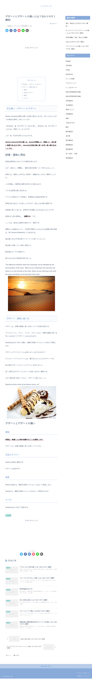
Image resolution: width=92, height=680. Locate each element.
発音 (24, 96)
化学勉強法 (69, 100)
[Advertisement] (31, 38)
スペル (25, 99)
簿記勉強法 (69, 149)
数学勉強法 (69, 131)
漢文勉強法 (69, 140)
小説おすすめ (70, 123)
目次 (29, 80)
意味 (24, 90)
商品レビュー (70, 109)
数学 (67, 127)
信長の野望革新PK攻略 (73, 96)
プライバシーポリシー (83, 674)
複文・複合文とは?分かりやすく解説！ (77, 24)
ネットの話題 (70, 78)
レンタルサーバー (71, 87)
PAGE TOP (46, 667)
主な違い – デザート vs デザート (32, 84)
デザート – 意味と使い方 (30, 87)
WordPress (69, 74)
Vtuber (68, 70)
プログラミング (71, 83)
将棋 (67, 118)
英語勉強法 (69, 158)
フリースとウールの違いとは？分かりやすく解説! (77, 47)
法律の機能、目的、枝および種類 (76, 37)
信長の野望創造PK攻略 (73, 92)
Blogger (68, 61)
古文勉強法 (69, 105)
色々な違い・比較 (71, 153)
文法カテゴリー (28, 93)
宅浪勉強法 (69, 114)
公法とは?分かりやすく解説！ (75, 42)
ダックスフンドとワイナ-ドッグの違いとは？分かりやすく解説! (77, 32)
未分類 (8, 516)
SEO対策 (69, 65)
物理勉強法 (69, 144)
